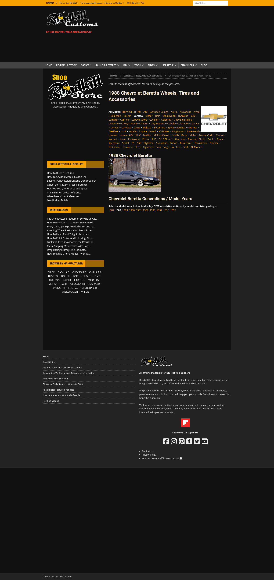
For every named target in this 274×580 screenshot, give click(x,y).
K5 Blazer (164, 131)
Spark (220, 139)
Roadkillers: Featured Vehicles (58, 389)
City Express (158, 123)
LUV (138, 135)
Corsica (194, 123)
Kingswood (178, 131)
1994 (159, 210)
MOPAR (53, 283)
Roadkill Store (66, 65)
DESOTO (53, 276)
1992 (145, 210)
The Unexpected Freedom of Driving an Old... (72, 218)
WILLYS (85, 291)
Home (48, 65)
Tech (137, 65)
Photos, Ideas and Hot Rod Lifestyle (61, 395)
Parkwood (134, 139)
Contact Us (148, 451)
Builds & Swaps (106, 65)
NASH (63, 283)
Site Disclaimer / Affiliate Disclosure (162, 458)
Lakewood (193, 131)
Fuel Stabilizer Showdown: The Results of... (71, 242)
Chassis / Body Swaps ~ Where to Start (63, 384)
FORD (76, 276)
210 (145, 111)
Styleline (149, 143)
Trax (138, 147)
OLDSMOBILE (78, 283)
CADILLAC (63, 272)
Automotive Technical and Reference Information (69, 373)
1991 (139, 210)
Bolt (157, 115)
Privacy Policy (149, 454)
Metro (193, 135)
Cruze (137, 127)
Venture (176, 147)
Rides (151, 65)
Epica (171, 127)
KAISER (67, 280)
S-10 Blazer (165, 139)
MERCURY (93, 280)
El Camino (159, 127)
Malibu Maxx (179, 135)
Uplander (148, 147)
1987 (111, 210)
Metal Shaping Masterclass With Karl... (68, 246)
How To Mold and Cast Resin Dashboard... (71, 222)
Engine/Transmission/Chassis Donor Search (71, 180)
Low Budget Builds (57, 200)
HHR (123, 131)
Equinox (181, 127)
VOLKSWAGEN (70, 291)
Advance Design (159, 111)
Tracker (214, 143)
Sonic (211, 139)
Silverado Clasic (196, 139)
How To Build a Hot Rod (60, 173)
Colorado (182, 123)
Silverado (179, 139)
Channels (187, 65)
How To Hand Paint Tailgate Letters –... (69, 234)
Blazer (149, 115)
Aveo (197, 111)
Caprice (124, 119)
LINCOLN (79, 280)
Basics (85, 65)
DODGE (65, 276)
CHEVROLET (128, 111)
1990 (132, 210)
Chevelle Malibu (183, 119)
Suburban (161, 143)
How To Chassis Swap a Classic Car (66, 176)
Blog (204, 65)
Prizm (145, 139)
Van (159, 147)
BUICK (51, 272)
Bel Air (127, 115)
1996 (173, 210)
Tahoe (173, 143)
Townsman (200, 143)
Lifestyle (168, 65)
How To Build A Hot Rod (55, 378)
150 (138, 111)
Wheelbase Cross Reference (63, 196)
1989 (125, 210)
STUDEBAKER (89, 287)
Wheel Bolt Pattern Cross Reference (67, 184)
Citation (143, 123)
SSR (139, 143)
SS (133, 143)
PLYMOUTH (58, 287)
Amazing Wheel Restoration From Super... (70, 230)
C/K (193, 115)
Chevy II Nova (129, 123)
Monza (220, 135)
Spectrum (114, 143)
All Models (196, 147)
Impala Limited (147, 131)
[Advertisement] (167, 34)
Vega (166, 147)
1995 (166, 210)
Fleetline (113, 131)
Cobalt (171, 123)
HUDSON (54, 280)
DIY (125, 65)
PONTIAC (73, 287)
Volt (185, 147)
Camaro (113, 119)
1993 (152, 210)
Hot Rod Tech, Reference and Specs (67, 188)
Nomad (113, 139)
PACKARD (94, 283)
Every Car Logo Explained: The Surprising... (71, 226)
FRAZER (87, 276)
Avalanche (185, 111)
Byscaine (183, 115)
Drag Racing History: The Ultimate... (67, 249)
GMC (97, 276)
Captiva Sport (139, 119)
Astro (174, 111)
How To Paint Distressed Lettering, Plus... (70, 238)
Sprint (125, 143)
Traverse (128, 147)
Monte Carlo (206, 135)
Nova (123, 139)
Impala (132, 131)
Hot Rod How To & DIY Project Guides (62, 367)
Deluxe (147, 127)
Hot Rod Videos (51, 400)
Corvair (115, 127)
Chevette (114, 123)
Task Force (186, 143)
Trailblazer (114, 147)
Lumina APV (126, 135)
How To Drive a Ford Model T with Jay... (69, 253)
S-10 (154, 139)
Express (192, 127)
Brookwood (168, 115)
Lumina (113, 135)
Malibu (147, 135)
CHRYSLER (95, 272)
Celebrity (166, 119)
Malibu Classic (162, 135)
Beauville (116, 115)
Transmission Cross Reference (64, 192)
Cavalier (153, 119)
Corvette (126, 127)
